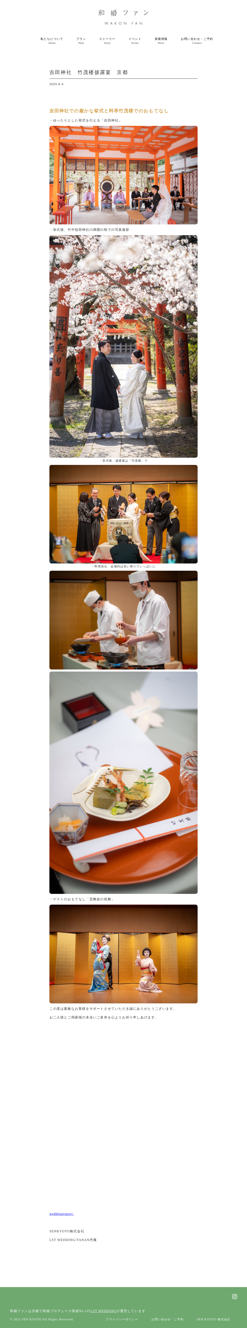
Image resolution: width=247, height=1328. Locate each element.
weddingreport (61, 1214)
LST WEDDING (104, 1311)
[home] (123, 17)
